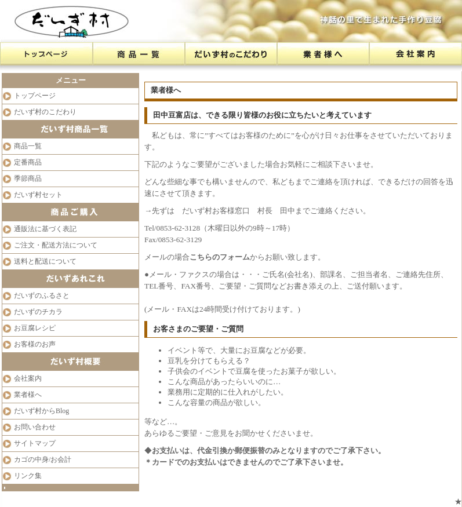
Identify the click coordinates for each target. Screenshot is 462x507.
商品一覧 (28, 146)
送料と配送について (45, 261)
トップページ (35, 96)
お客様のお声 (35, 344)
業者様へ (28, 395)
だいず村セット (38, 195)
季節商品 (28, 178)
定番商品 (28, 162)
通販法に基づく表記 (45, 229)
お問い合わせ (35, 427)
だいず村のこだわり (45, 112)
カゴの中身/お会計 (42, 459)
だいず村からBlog (41, 411)
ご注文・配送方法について (55, 245)
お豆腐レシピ (35, 328)
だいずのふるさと (42, 295)
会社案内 (28, 378)
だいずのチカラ (38, 312)
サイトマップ (35, 443)
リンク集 (28, 476)
